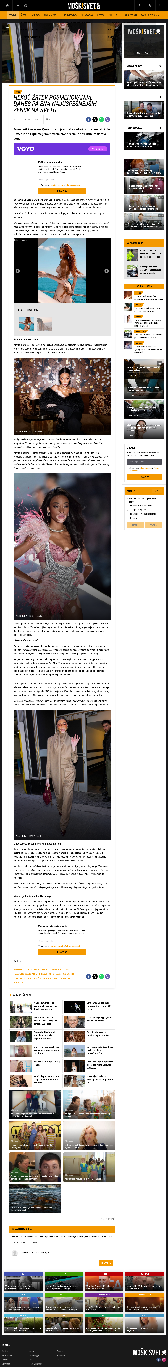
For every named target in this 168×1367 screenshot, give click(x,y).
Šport (24, 14)
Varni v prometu (150, 14)
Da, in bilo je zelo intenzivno (140, 505)
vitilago (36, 974)
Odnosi (101, 14)
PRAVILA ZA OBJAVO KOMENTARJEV (25, 1242)
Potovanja (87, 14)
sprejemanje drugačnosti (59, 978)
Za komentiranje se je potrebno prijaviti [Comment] (66, 1254)
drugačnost (46, 974)
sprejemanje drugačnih (63, 974)
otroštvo (28, 970)
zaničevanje (53, 970)
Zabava (36, 14)
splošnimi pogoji (57, 185)
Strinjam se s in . (60, 185)
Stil (118, 14)
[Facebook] (18, 5)
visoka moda (19, 978)
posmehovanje (40, 970)
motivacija (18, 983)
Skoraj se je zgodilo (137, 509)
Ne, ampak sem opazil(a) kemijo (142, 514)
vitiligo (29, 978)
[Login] (140, 5)
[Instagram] (25, 5)
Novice (12, 14)
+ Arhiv (156, 491)
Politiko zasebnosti (72, 185)
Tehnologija (69, 14)
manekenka (18, 970)
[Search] (161, 5)
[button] (26, 324)
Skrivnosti (131, 14)
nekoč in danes (40, 978)
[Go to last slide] (18, 271)
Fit (110, 14)
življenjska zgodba (22, 974)
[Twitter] (95, 119)
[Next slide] (106, 271)
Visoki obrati (51, 14)
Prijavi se (62, 191)
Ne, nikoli (133, 518)
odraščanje (65, 970)
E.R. (18, 119)
